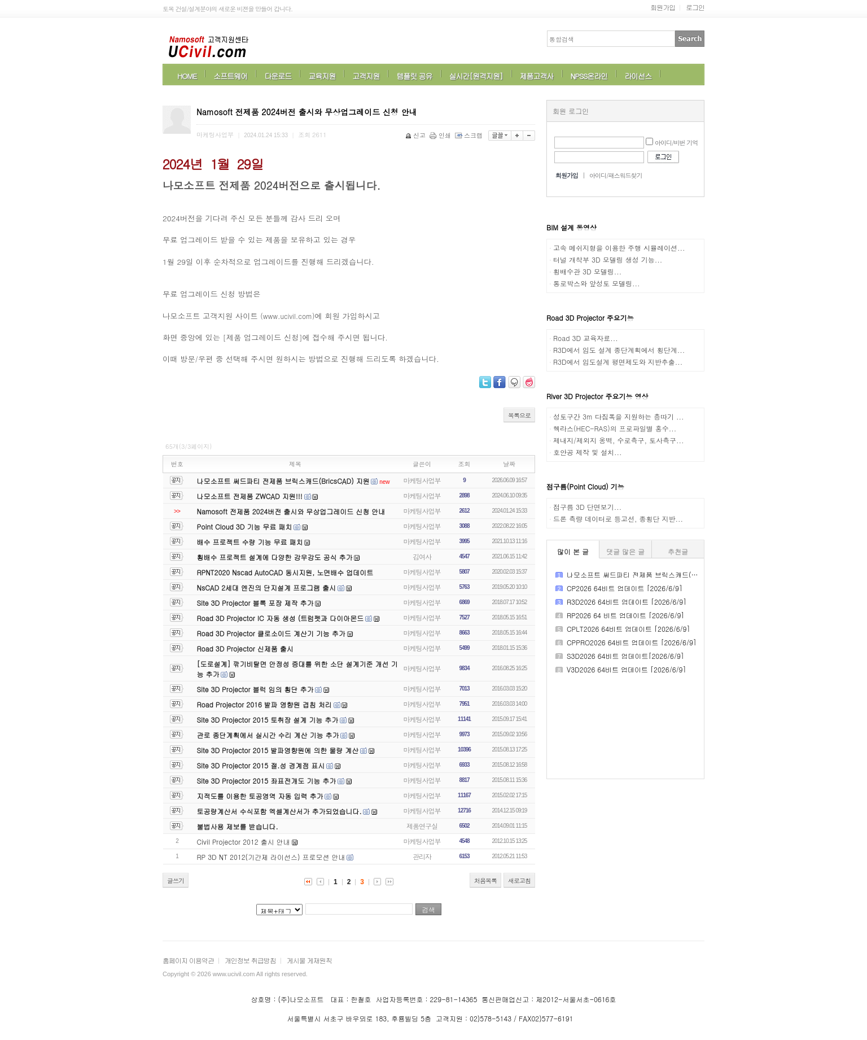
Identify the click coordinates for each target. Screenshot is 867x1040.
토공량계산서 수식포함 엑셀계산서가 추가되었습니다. (279, 811)
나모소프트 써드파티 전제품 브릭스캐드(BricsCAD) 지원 (283, 481)
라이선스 (637, 76)
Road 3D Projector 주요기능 (590, 317)
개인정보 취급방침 (250, 960)
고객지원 (365, 76)
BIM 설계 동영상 (571, 227)
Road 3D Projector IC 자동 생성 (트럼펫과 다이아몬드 (280, 618)
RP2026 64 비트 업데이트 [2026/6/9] (625, 615)
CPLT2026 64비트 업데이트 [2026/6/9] (628, 628)
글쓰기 (175, 880)
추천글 (678, 551)
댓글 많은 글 (625, 551)
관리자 (422, 856)
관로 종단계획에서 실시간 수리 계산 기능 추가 (268, 735)
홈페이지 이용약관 (188, 960)
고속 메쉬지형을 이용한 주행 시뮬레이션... (619, 247)
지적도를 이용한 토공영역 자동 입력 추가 (260, 796)
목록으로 (519, 415)
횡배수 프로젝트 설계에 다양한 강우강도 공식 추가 (275, 557)
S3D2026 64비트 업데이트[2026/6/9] (625, 656)
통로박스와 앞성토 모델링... (596, 283)
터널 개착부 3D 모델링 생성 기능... (607, 259)
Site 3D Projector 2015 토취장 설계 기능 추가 (268, 719)
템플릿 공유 (414, 76)
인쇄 (441, 135)
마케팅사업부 (422, 480)
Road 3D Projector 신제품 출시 (245, 648)
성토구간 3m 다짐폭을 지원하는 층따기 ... (618, 416)
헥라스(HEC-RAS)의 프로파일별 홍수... (614, 428)
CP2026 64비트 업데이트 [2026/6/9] (624, 588)
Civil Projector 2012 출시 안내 (243, 841)
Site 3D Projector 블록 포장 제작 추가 (255, 603)
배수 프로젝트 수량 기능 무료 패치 (250, 542)
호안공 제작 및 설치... (587, 452)
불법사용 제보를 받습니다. (237, 826)
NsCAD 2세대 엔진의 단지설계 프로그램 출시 (266, 587)
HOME (186, 76)
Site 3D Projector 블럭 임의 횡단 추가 (255, 689)
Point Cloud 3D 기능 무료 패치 (244, 526)
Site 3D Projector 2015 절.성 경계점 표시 (261, 765)
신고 (416, 135)
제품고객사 (537, 76)
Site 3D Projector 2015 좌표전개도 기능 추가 (266, 780)
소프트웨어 (230, 76)
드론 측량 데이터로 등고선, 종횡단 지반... (618, 518)
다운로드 (277, 76)
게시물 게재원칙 (309, 960)
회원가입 (662, 7)
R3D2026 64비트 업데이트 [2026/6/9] (626, 601)
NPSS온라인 (589, 76)
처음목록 (485, 880)
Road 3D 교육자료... (585, 338)
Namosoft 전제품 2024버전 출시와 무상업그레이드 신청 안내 (291, 511)
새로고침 (519, 880)
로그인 (695, 7)
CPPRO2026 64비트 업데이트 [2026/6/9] (632, 642)
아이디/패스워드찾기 (615, 175)
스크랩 (470, 135)
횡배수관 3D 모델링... (587, 271)
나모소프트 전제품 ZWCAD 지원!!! (250, 496)
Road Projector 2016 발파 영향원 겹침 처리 (264, 704)
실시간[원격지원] (476, 76)
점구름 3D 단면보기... (587, 507)
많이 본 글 (573, 551)
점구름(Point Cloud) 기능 (585, 486)
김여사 (422, 556)
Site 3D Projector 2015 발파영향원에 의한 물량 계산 (278, 750)
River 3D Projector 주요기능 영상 (597, 396)
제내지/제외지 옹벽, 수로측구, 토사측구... (618, 440)
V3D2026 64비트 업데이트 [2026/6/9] (626, 669)
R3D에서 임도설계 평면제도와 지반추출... (617, 361)
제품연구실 (421, 826)
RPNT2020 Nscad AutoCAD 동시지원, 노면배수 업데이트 (285, 572)
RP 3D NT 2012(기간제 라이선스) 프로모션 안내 (271, 857)
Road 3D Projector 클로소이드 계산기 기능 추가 (271, 633)
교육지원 (321, 76)
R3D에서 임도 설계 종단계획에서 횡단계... (619, 350)
